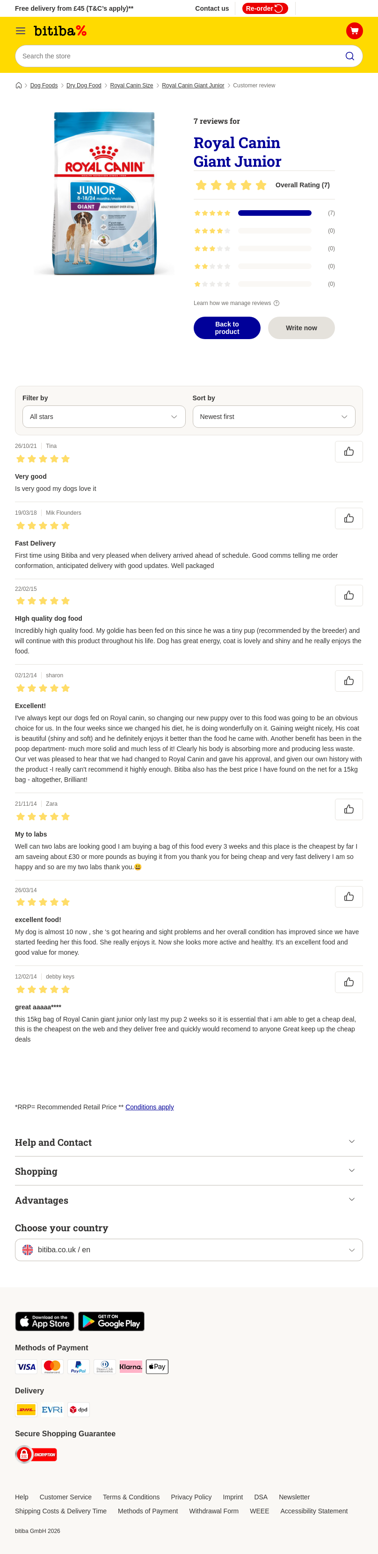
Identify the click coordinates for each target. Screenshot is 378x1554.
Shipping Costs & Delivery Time (61, 1511)
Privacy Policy (191, 1497)
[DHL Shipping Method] (26, 1411)
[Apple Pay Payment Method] (157, 1368)
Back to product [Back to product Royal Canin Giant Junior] (227, 327)
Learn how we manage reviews (238, 303)
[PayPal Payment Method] (78, 1368)
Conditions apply (149, 1107)
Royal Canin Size (131, 85)
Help (22, 1497)
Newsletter (294, 1497)
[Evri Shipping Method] (52, 1411)
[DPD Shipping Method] (78, 1411)
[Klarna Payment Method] (131, 1368)
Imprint (233, 1497)
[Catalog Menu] (20, 30)
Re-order (265, 8)
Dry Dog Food (84, 85)
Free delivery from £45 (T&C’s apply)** (74, 8)
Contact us (212, 8)
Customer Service (66, 1497)
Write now (301, 328)
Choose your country (62, 1227)
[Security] (36, 1456)
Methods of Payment (148, 1511)
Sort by (204, 398)
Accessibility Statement (314, 1511)
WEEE (259, 1511)
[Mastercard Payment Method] (52, 1368)
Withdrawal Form (214, 1511)
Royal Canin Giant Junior (193, 85)
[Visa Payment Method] (26, 1368)
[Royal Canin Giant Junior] (104, 194)
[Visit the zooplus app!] (44, 1329)
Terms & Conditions (131, 1497)
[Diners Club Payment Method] (105, 1368)
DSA (261, 1497)
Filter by (35, 398)
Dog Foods (44, 85)
